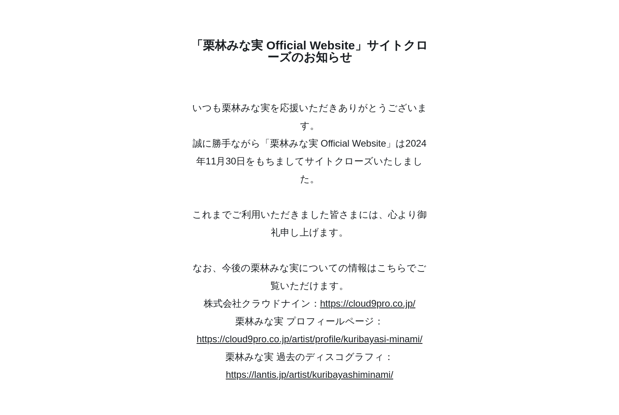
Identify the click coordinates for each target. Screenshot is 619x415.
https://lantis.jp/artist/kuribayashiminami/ (309, 374)
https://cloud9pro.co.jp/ (367, 303)
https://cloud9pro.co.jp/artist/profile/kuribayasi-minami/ (309, 339)
